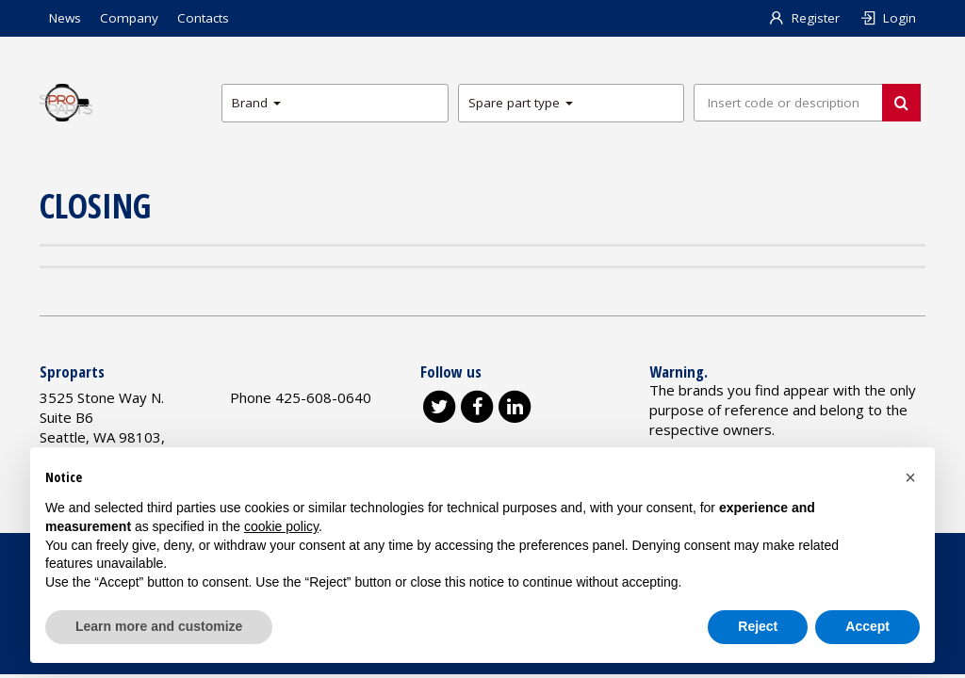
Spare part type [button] (520, 102)
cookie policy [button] (281, 526)
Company (129, 17)
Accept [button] (867, 626)
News (65, 17)
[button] (910, 477)
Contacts (203, 17)
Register (804, 17)
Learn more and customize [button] (158, 626)
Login (887, 17)
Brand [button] (256, 102)
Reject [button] (757, 626)
